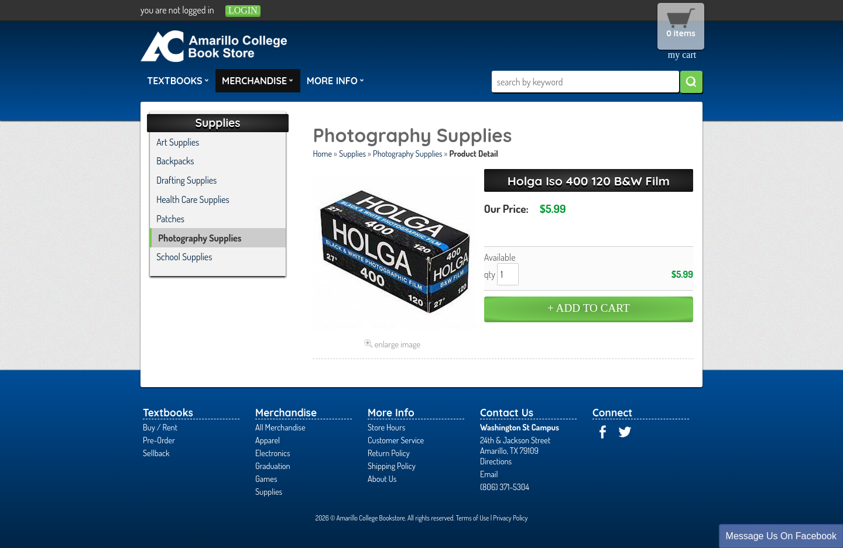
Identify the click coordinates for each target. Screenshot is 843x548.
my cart (682, 55)
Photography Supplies (408, 153)
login (243, 10)
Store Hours (386, 427)
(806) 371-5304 (504, 486)
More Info (335, 80)
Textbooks (178, 80)
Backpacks (175, 161)
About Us (382, 478)
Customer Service (396, 440)
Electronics (272, 452)
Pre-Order (159, 440)
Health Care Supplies (192, 199)
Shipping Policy (392, 465)
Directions (496, 461)
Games (266, 478)
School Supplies (184, 257)
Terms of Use (472, 517)
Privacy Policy (510, 517)
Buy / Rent (160, 427)
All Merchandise (280, 427)
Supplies (352, 153)
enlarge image (398, 344)
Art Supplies (177, 142)
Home (322, 153)
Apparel (267, 440)
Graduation (272, 465)
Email (489, 473)
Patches (170, 219)
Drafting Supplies (186, 180)
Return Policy (389, 452)
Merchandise (257, 80)
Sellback (156, 452)
